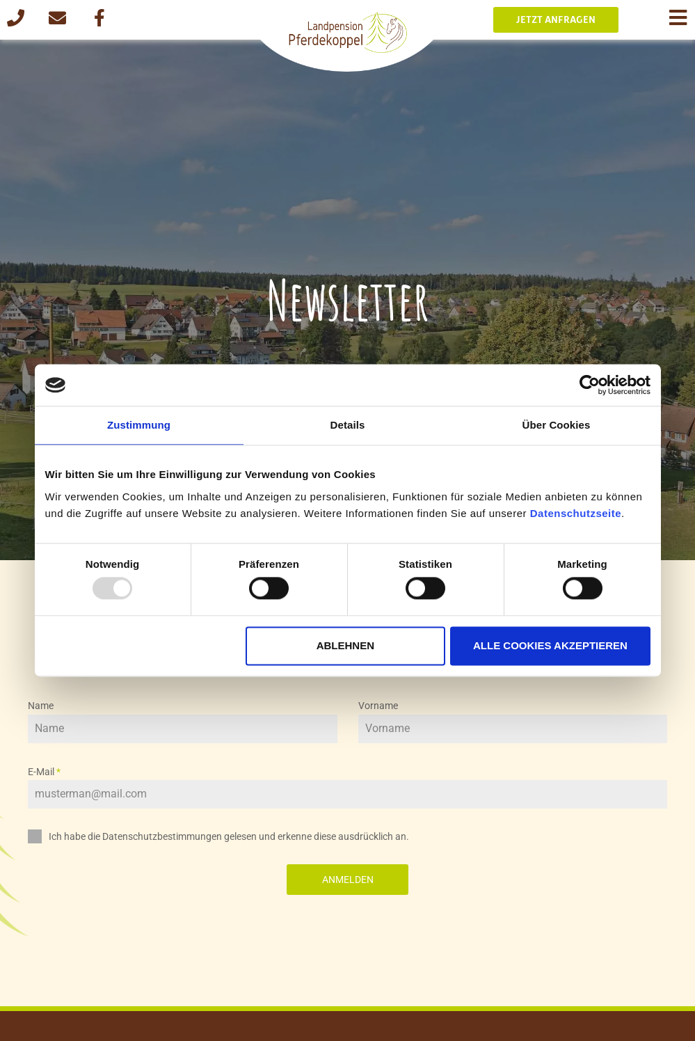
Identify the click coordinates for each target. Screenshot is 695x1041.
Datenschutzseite (575, 513)
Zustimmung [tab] (138, 425)
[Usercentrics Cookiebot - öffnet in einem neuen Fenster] (589, 384)
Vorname (378, 705)
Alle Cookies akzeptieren (550, 645)
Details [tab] (347, 425)
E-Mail (44, 771)
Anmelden (348, 879)
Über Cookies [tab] (556, 425)
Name (41, 705)
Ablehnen (345, 645)
